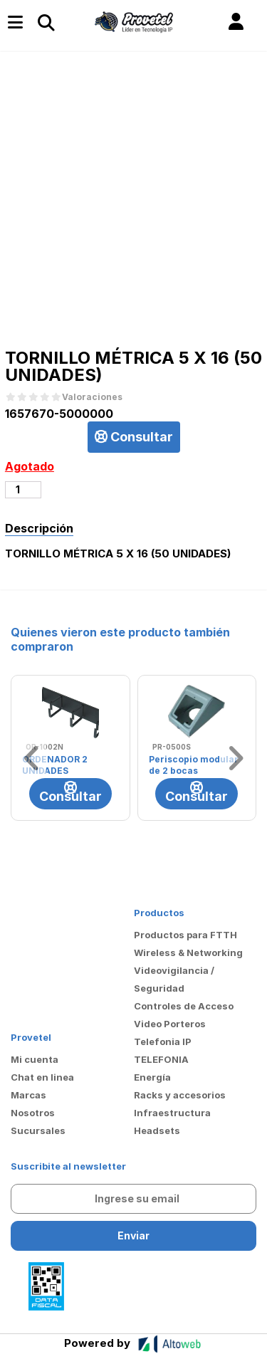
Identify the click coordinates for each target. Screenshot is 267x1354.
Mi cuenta (34, 1059)
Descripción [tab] (39, 528)
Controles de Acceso (184, 1006)
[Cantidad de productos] (23, 489)
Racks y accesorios (180, 1095)
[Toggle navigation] (46, 22)
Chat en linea (42, 1077)
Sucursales (38, 1130)
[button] (236, 22)
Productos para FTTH (185, 934)
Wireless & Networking (188, 952)
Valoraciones (92, 397)
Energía (152, 1077)
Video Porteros (170, 1023)
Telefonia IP (163, 1041)
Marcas (28, 1095)
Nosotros (33, 1112)
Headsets (157, 1130)
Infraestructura (172, 1112)
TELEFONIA (161, 1059)
